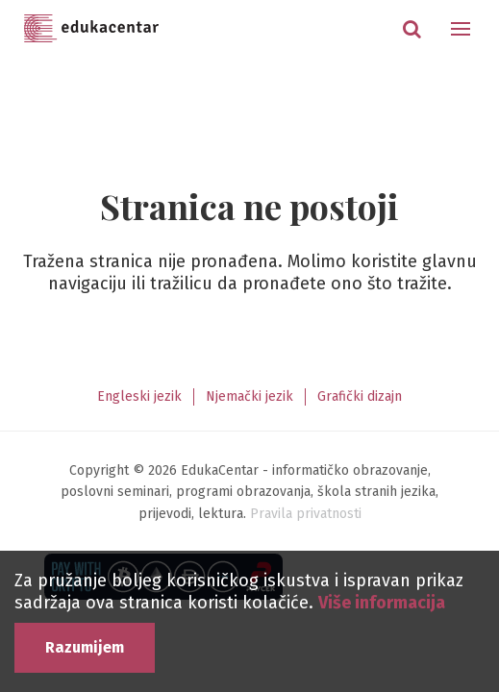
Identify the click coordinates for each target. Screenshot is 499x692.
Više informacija (381, 602)
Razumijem (84, 647)
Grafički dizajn (359, 396)
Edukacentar (91, 29)
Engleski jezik (139, 396)
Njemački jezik (249, 396)
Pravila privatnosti (306, 514)
